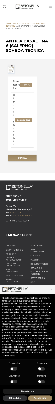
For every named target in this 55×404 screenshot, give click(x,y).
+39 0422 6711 (17, 212)
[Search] (4, 6)
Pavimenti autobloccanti (14, 259)
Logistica (35, 256)
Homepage (11, 246)
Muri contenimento (13, 270)
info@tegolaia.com (22, 215)
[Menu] (50, 6)
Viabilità (35, 260)
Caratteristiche (14, 250)
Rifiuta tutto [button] (15, 398)
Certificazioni (38, 278)
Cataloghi (36, 268)
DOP (33, 282)
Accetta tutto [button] (40, 398)
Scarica (22, 158)
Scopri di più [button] (27, 391)
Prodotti (11, 254)
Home (8, 23)
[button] (51, 289)
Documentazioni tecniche (39, 273)
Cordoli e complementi (13, 264)
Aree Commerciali (37, 250)
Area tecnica (19, 23)
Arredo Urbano (14, 276)
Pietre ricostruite (12, 280)
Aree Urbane (37, 246)
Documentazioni (39, 264)
